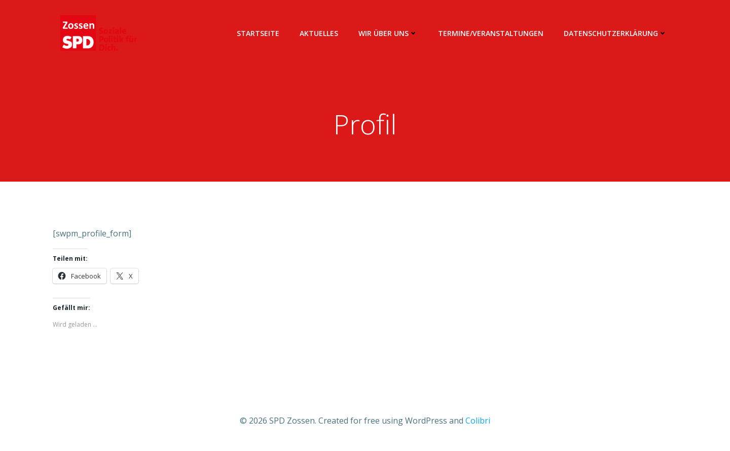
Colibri (477, 420)
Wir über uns (388, 33)
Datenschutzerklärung (615, 33)
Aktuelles (319, 33)
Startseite (258, 33)
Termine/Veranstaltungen (490, 33)
